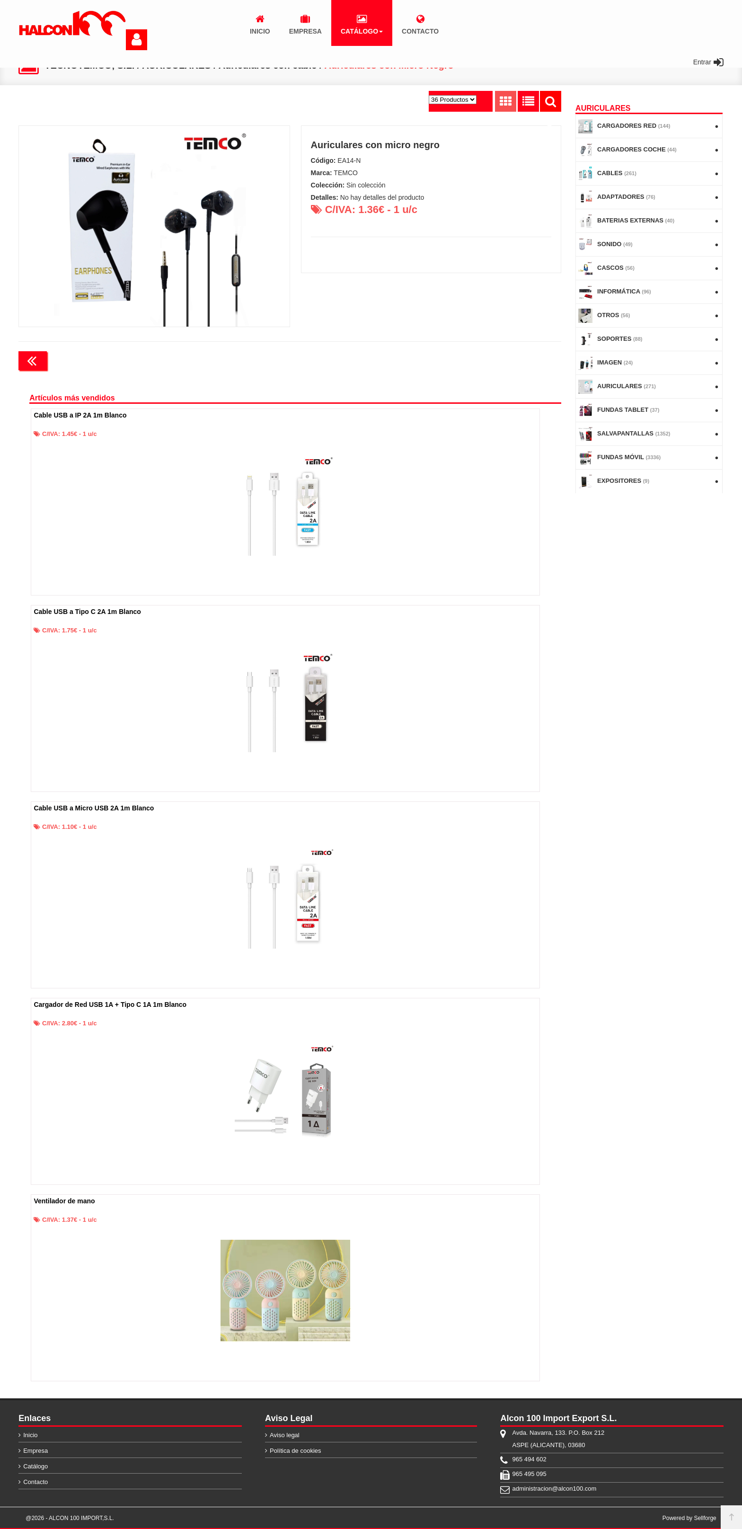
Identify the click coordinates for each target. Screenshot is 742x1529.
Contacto (35, 1481)
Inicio (30, 1435)
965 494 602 (529, 1459)
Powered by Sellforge (689, 1518)
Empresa (35, 1450)
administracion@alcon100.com (554, 1488)
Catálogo (35, 1466)
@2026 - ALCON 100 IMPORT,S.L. (70, 1518)
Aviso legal (285, 1435)
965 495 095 (529, 1473)
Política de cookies (295, 1450)
